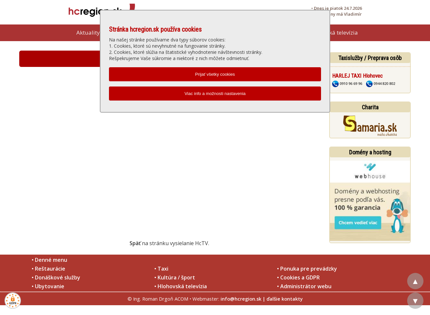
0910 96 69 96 (347, 83)
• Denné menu (49, 259)
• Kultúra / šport (174, 277)
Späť (135, 243)
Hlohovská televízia (333, 32)
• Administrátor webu (304, 286)
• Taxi (161, 268)
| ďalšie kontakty (283, 298)
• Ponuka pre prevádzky (307, 268)
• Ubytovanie (48, 286)
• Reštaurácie (48, 268)
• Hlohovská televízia (180, 286)
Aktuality (88, 32)
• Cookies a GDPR (298, 277)
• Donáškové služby (56, 277)
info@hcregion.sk (241, 298)
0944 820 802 (380, 83)
